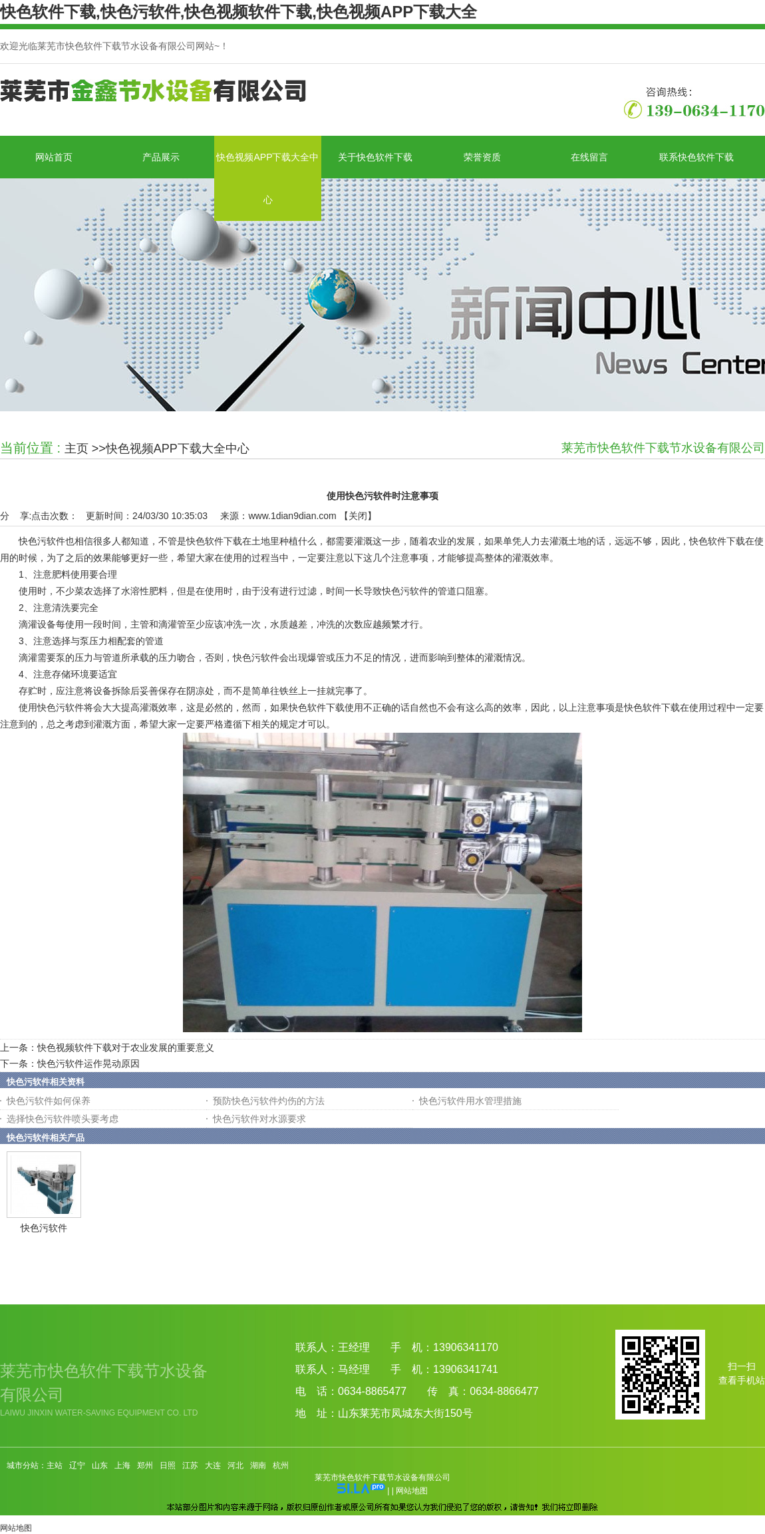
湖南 (258, 1465)
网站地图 (412, 1490)
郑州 (145, 1465)
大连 (213, 1465)
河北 (235, 1465)
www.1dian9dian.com (292, 515)
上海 (122, 1465)
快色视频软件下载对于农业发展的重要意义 (125, 1047)
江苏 (190, 1465)
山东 (100, 1465)
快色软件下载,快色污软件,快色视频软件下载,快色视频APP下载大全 (238, 12)
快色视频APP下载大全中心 (177, 448)
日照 (168, 1465)
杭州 (281, 1465)
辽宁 (77, 1465)
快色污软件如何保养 (48, 1100)
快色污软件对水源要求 (259, 1118)
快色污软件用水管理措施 (470, 1100)
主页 (76, 448)
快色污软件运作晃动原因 (88, 1063)
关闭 (358, 515)
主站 (55, 1465)
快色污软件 (44, 1228)
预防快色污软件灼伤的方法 (269, 1100)
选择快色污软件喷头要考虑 (62, 1118)
